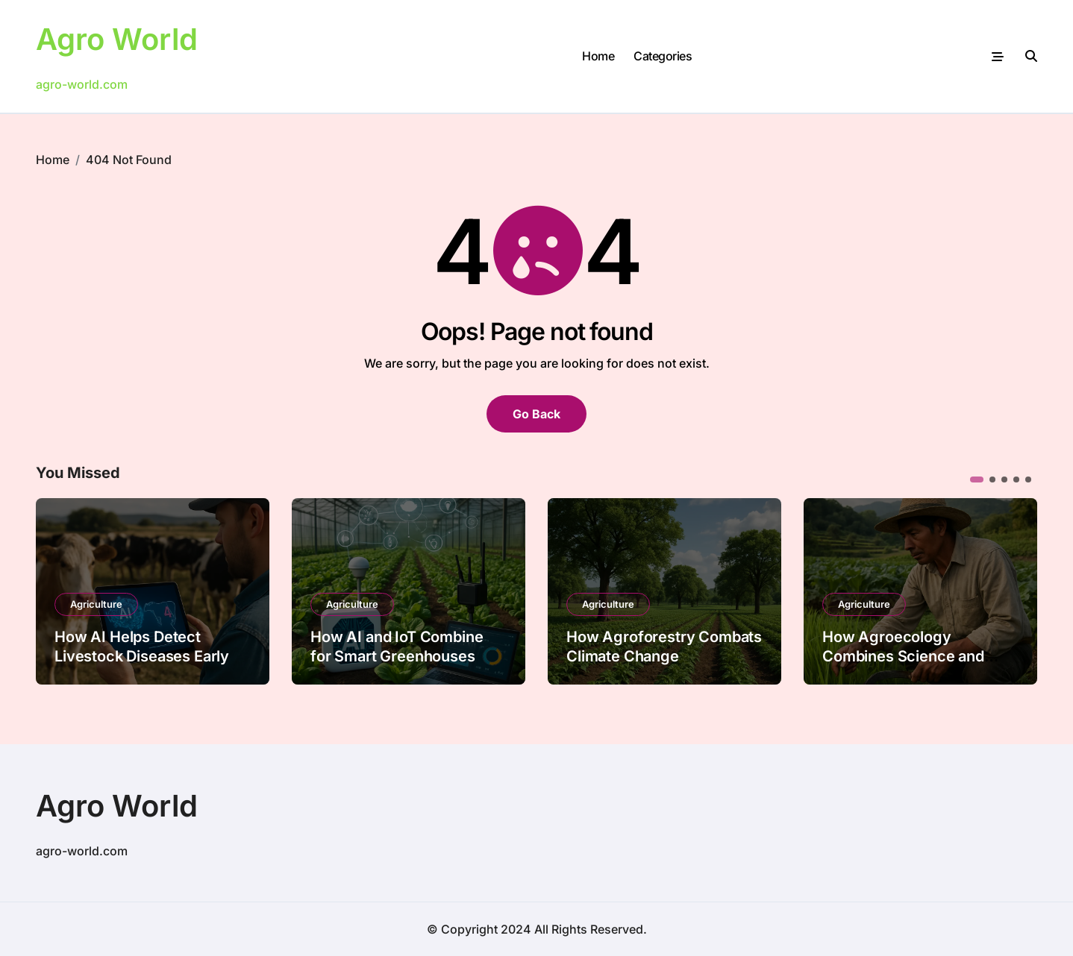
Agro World (117, 39)
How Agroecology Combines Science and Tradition (903, 656)
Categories (663, 55)
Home (598, 55)
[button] (976, 479)
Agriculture (96, 604)
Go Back (536, 413)
